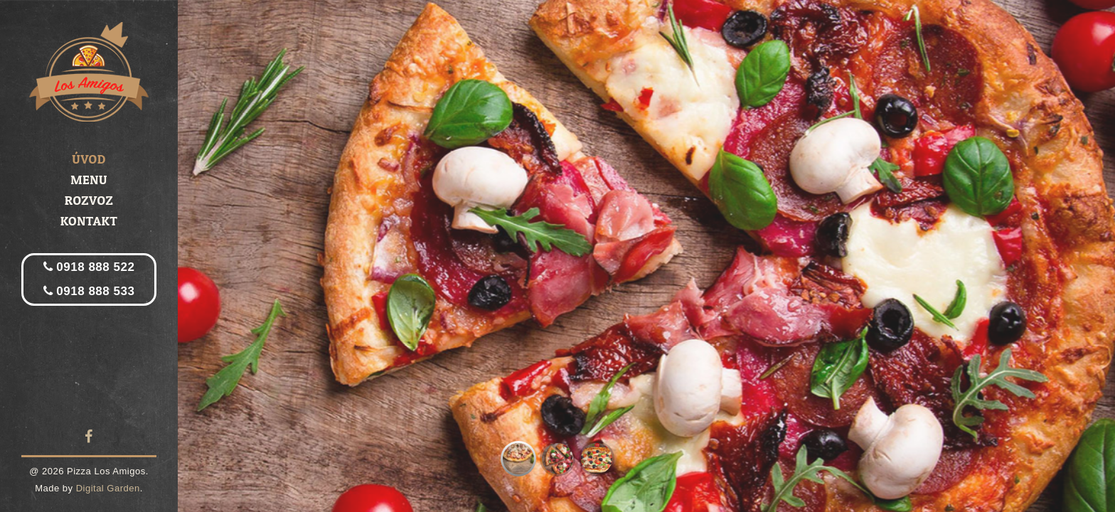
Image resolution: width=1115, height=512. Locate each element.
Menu (88, 179)
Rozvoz (89, 200)
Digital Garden (108, 488)
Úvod (89, 158)
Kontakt (89, 220)
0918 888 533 (89, 291)
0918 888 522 (89, 267)
